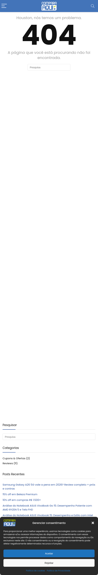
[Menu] (4, 6)
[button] (93, 523)
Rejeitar (49, 562)
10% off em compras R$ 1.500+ (22, 500)
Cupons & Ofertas (14, 458)
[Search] (93, 6)
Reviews (8, 463)
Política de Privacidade (58, 570)
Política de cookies (35, 570)
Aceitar (49, 553)
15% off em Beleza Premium (20, 494)
